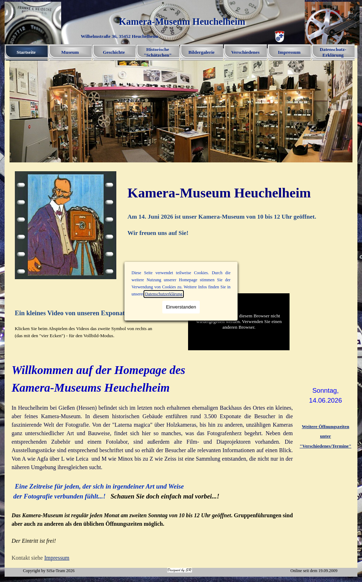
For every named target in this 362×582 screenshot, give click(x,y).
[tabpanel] (239, 210)
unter (325, 436)
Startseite (26, 52)
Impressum (289, 52)
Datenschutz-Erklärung (333, 52)
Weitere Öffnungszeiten (325, 426)
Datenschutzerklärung (163, 294)
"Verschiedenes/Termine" (325, 446)
